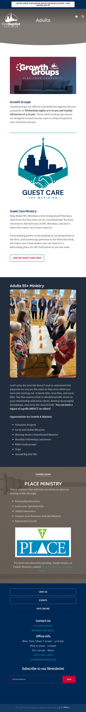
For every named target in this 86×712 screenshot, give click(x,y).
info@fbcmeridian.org (43, 660)
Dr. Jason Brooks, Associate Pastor (56, 569)
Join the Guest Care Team (27, 258)
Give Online (43, 608)
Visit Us (43, 592)
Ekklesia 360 (65, 707)
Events (43, 600)
